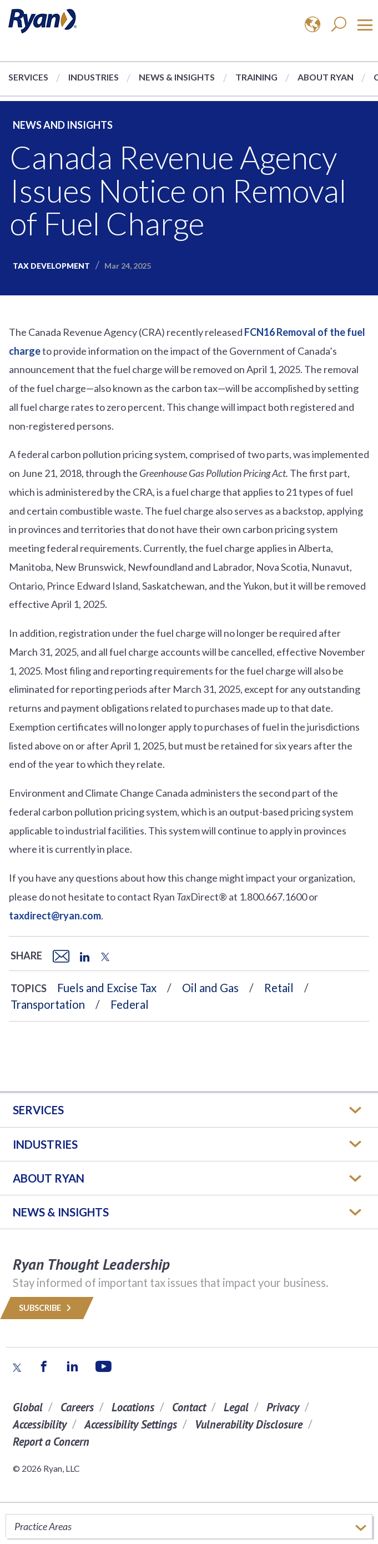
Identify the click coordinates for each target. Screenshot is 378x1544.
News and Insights (63, 125)
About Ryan (326, 77)
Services (28, 77)
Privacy (282, 1407)
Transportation (48, 1004)
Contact (189, 1407)
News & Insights (177, 77)
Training (256, 77)
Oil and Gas (210, 987)
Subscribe (47, 1307)
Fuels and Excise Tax (107, 987)
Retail (279, 987)
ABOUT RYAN (48, 1178)
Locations (133, 1407)
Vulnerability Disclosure (249, 1424)
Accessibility (40, 1424)
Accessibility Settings (130, 1424)
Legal (236, 1407)
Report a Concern (51, 1441)
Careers (77, 1407)
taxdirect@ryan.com (55, 915)
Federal (129, 1004)
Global (28, 1407)
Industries (93, 77)
